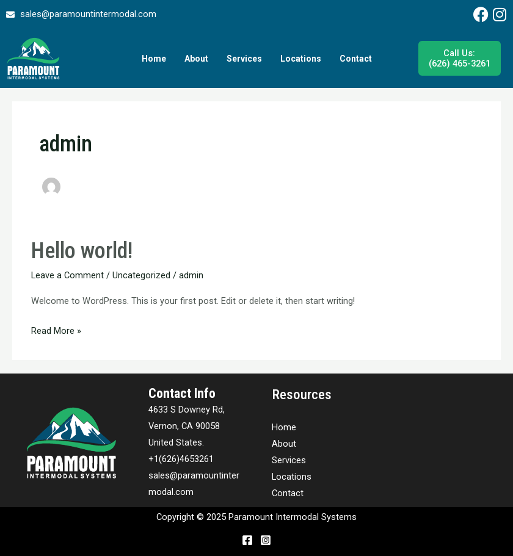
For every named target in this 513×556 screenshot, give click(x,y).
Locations (300, 58)
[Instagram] (265, 540)
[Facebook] (247, 540)
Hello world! (82, 250)
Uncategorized (141, 275)
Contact (356, 58)
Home (154, 58)
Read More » (56, 329)
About (196, 58)
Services (244, 58)
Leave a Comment (67, 275)
